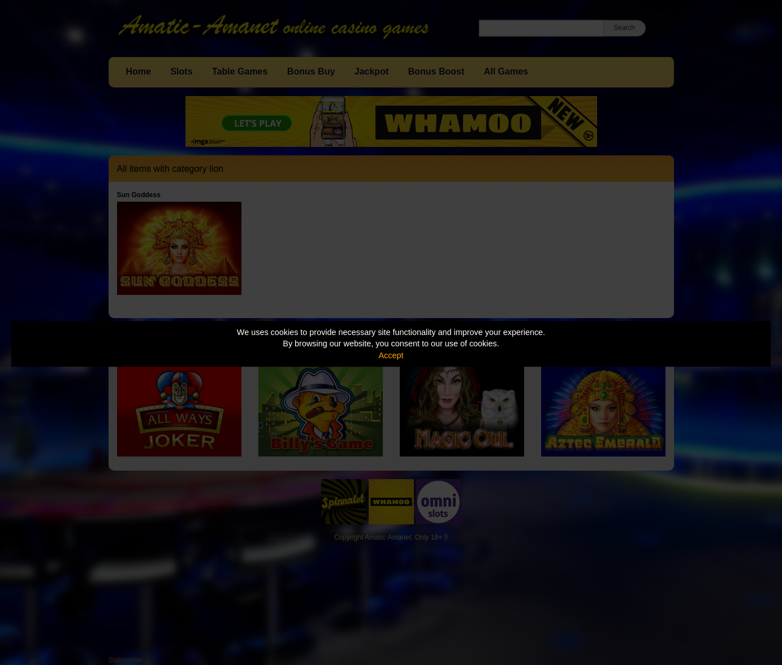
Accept (391, 355)
